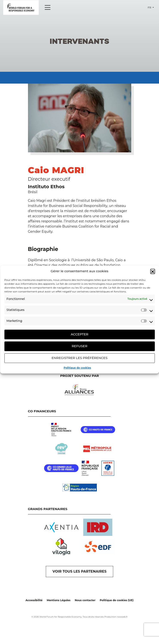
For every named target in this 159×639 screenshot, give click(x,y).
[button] (152, 271)
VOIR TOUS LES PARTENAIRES (79, 571)
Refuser (79, 346)
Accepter (79, 334)
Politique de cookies (77, 367)
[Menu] (47, 7)
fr (150, 7)
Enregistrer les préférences (80, 358)
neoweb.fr (122, 616)
